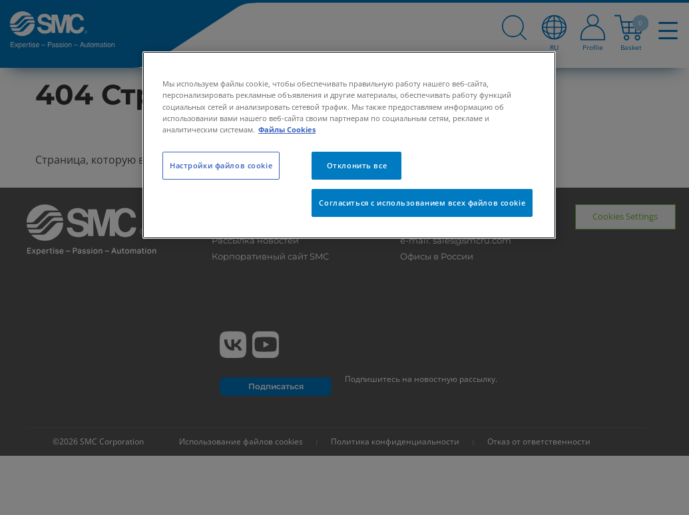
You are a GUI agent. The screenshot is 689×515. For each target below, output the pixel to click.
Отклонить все (357, 165)
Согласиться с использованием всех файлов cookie (422, 203)
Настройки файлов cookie (221, 165)
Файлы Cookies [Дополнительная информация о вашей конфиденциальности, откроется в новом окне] (287, 129)
